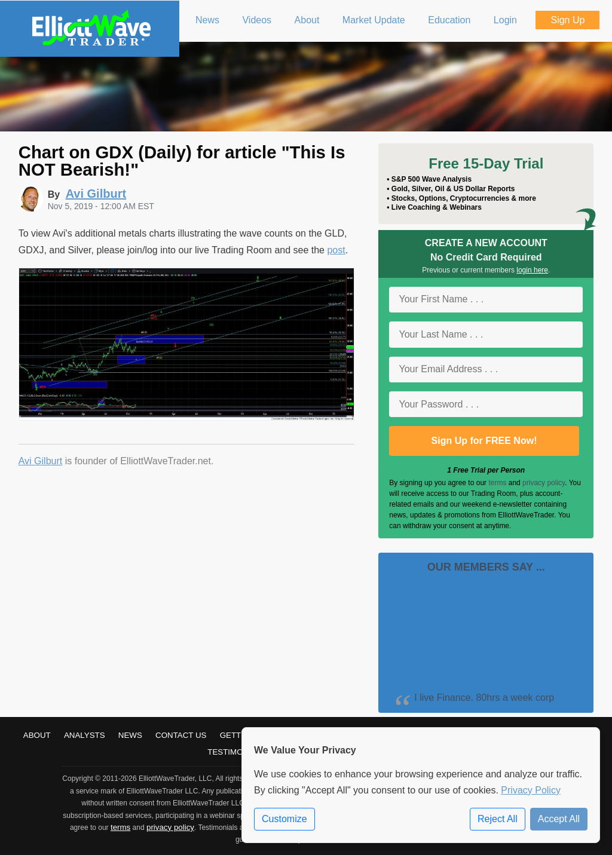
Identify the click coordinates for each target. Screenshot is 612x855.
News (130, 735)
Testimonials (236, 751)
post (336, 250)
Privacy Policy (531, 790)
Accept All (559, 819)
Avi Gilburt (41, 461)
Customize (284, 819)
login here (532, 270)
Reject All (498, 819)
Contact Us (180, 735)
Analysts (84, 735)
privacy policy (543, 483)
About (37, 735)
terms (497, 483)
